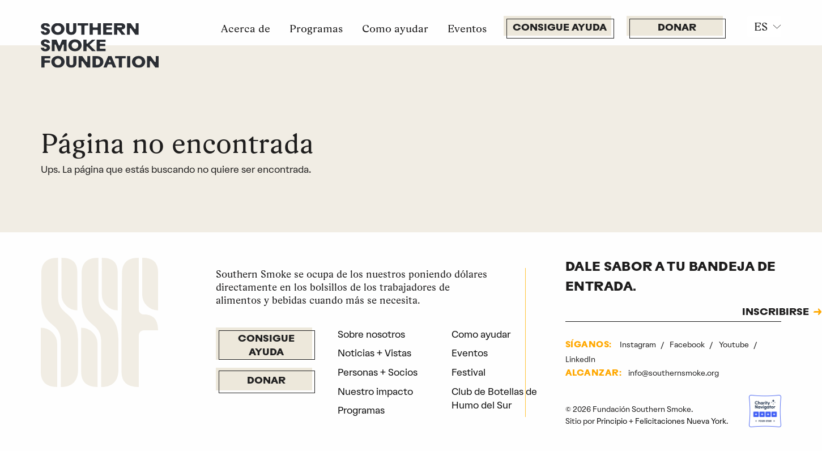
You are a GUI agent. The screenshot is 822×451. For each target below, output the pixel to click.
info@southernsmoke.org (673, 372)
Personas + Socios (378, 372)
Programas (316, 28)
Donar (677, 28)
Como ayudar (395, 28)
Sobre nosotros (371, 334)
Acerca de (245, 28)
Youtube (735, 344)
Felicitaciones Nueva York (680, 421)
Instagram (639, 344)
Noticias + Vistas (374, 353)
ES (761, 26)
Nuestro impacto (375, 391)
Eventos (467, 28)
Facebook (688, 344)
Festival (468, 372)
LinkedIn (580, 359)
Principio (612, 421)
